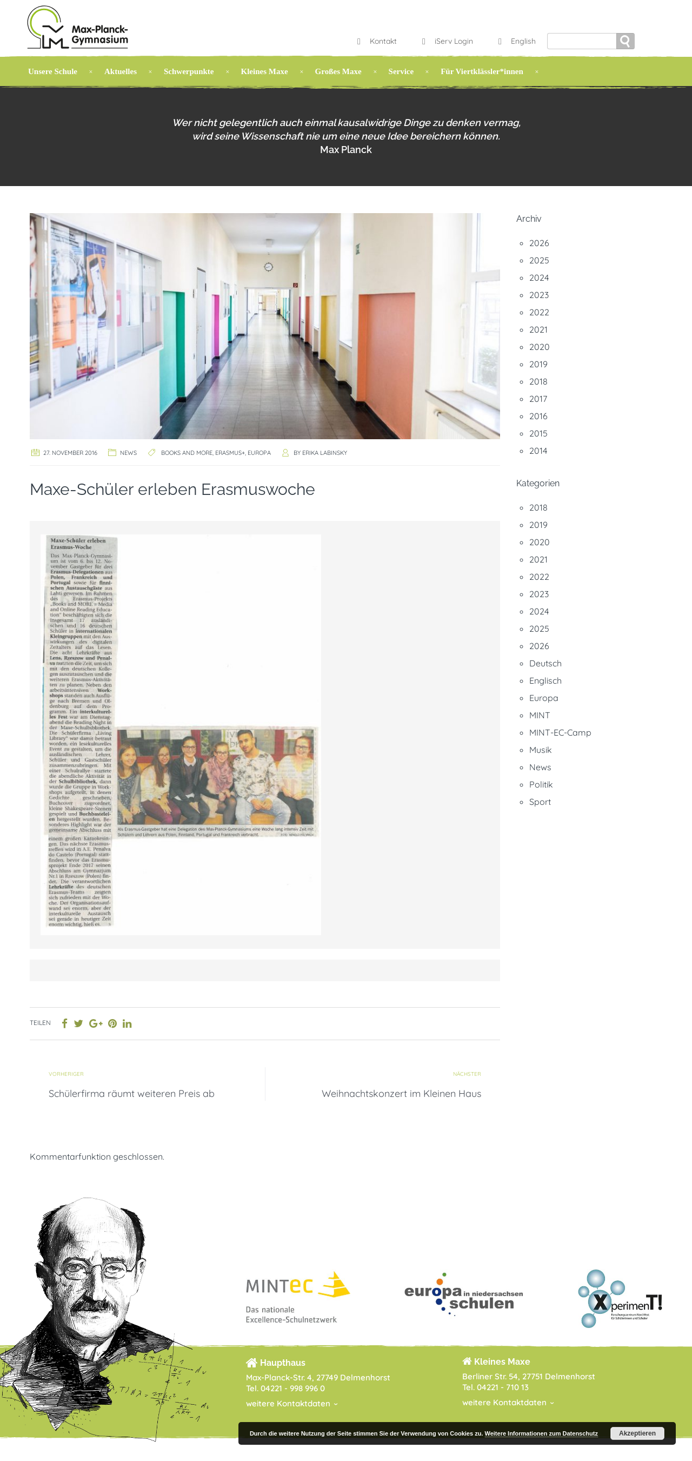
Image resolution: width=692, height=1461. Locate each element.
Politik (541, 784)
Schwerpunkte (189, 71)
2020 (539, 346)
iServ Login (446, 41)
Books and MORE (186, 453)
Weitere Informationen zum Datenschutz (541, 1433)
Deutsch (545, 663)
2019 (538, 364)
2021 (538, 329)
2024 (539, 277)
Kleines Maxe (264, 71)
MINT (539, 715)
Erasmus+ (230, 453)
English (516, 41)
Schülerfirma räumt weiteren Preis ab (132, 1093)
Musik (540, 749)
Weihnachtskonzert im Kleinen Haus (401, 1093)
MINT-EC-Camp (560, 732)
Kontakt (376, 41)
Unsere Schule (52, 71)
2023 (539, 294)
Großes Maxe (338, 71)
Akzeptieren (637, 1433)
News (128, 453)
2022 (539, 312)
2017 (538, 398)
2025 (539, 260)
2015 (538, 433)
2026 (539, 242)
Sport (540, 801)
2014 (538, 450)
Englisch (545, 680)
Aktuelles (120, 71)
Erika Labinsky (324, 453)
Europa (259, 453)
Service (401, 71)
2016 (538, 416)
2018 (538, 381)
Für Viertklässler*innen (482, 71)
